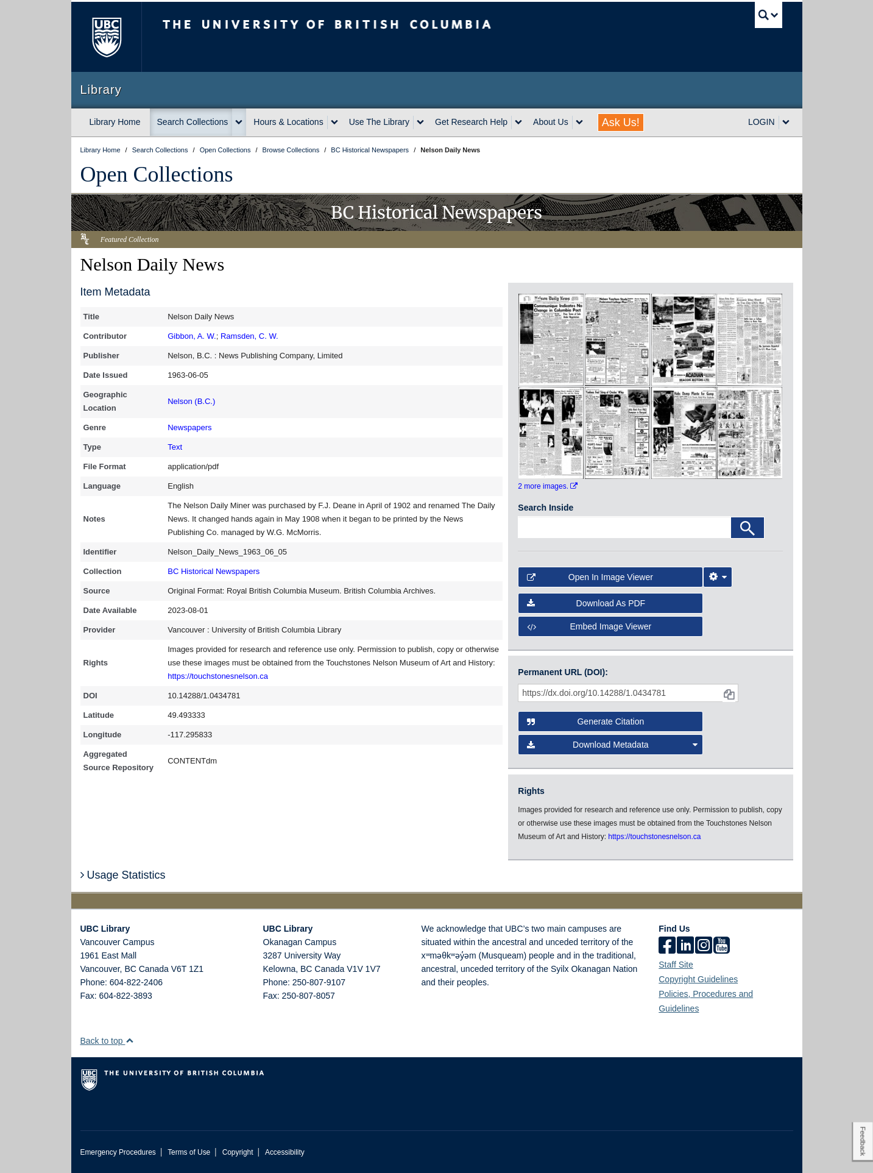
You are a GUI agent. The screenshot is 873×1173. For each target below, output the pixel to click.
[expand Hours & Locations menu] (334, 122)
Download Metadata (612, 745)
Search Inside (545, 507)
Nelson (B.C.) (191, 401)
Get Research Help (471, 122)
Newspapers (189, 427)
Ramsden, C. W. (249, 336)
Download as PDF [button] (586, 603)
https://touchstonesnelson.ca (218, 676)
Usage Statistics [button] (123, 875)
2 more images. (548, 486)
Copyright (237, 1152)
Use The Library (379, 122)
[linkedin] (685, 946)
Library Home (115, 122)
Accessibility (285, 1152)
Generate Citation (585, 721)
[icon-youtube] (721, 946)
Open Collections (156, 174)
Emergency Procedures (118, 1152)
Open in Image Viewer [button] (590, 577)
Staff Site (676, 964)
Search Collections (192, 122)
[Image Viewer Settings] (717, 577)
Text (175, 447)
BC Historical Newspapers (214, 571)
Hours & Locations (288, 122)
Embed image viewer (589, 626)
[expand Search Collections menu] (239, 122)
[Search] (747, 528)
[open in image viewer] (551, 339)
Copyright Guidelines (698, 979)
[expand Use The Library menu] (420, 122)
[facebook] (667, 946)
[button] (129, 1040)
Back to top (107, 1041)
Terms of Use (189, 1152)
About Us (550, 122)
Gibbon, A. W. (192, 336)
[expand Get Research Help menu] (518, 122)
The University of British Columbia (106, 37)
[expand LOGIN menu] (786, 122)
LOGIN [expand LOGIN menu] (761, 122)
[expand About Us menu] (579, 122)
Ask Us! (621, 122)
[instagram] (703, 946)
